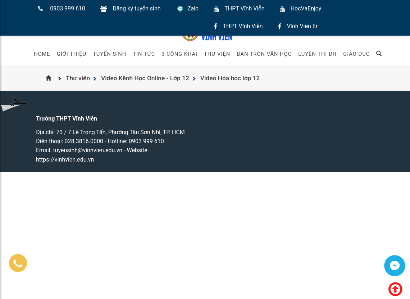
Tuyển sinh (109, 54)
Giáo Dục (356, 54)
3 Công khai (179, 54)
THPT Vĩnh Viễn (244, 8)
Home (42, 54)
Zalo (193, 8)
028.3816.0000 (84, 141)
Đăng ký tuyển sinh (136, 8)
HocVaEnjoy (306, 8)
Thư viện (217, 54)
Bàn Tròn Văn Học (264, 54)
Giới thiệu (71, 54)
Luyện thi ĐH (317, 54)
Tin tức (144, 54)
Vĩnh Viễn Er (302, 26)
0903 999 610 (67, 8)
